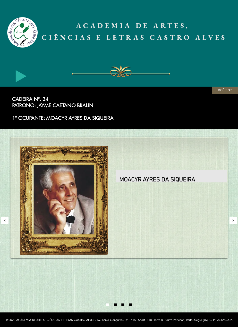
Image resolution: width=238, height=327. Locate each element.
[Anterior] (4, 221)
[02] (115, 304)
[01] (107, 304)
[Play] (21, 76)
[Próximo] (233, 221)
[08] (130, 304)
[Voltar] (225, 90)
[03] (122, 304)
